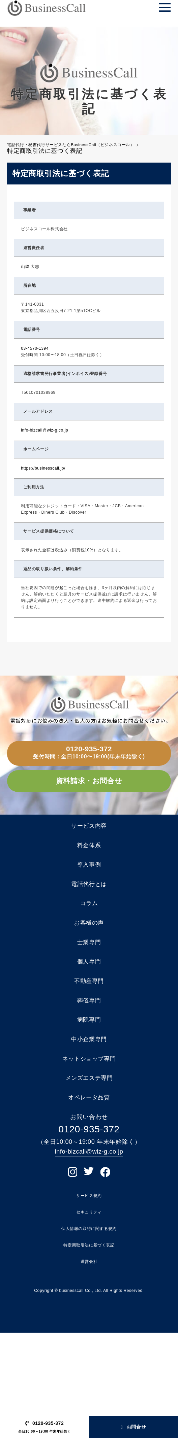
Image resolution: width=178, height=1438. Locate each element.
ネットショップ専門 (89, 1151)
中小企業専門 (89, 1127)
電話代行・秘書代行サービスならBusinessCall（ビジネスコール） (85, 148)
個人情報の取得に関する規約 (89, 1334)
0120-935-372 (89, 759)
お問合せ (133, 1421)
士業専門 (89, 1006)
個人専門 (89, 1030)
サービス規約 (89, 1300)
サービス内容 (89, 860)
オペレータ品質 (89, 1200)
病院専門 (89, 1103)
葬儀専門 (89, 1079)
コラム (89, 957)
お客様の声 (89, 982)
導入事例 (89, 908)
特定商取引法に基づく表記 (88, 1350)
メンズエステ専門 (89, 1176)
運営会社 (89, 1367)
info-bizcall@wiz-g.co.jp (44, 436)
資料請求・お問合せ (89, 804)
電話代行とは (89, 933)
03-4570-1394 (35, 354)
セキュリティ (89, 1317)
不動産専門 (89, 1054)
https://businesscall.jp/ (43, 474)
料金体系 (89, 884)
